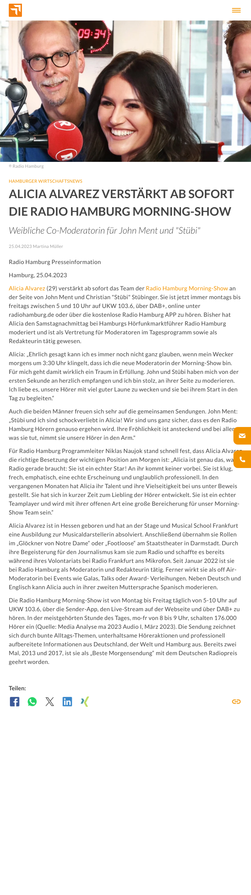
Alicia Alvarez (27, 288)
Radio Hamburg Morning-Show (187, 288)
